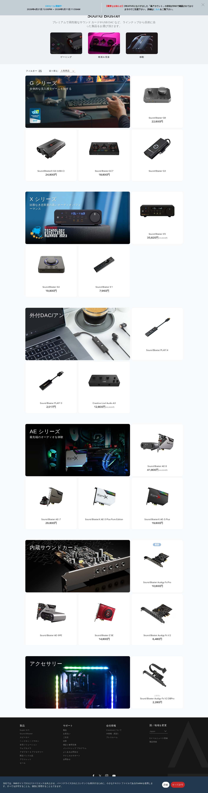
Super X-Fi (24, 730)
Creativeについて (114, 730)
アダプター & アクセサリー (31, 752)
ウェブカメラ (25, 748)
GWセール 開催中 (53, 6)
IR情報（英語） (113, 734)
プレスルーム (112, 737)
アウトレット (25, 759)
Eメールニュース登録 (159, 738)
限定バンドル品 (26, 756)
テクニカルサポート (71, 756)
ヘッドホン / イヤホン (29, 741)
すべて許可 (177, 785)
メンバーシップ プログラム (75, 748)
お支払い (67, 734)
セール (23, 763)
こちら (157, 9)
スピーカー (24, 737)
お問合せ (67, 759)
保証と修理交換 (70, 745)
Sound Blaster (26, 734)
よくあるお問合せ (70, 752)
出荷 (65, 741)
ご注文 (66, 737)
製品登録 (153, 742)
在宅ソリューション (28, 745)
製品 (65, 730)
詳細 (166, 785)
